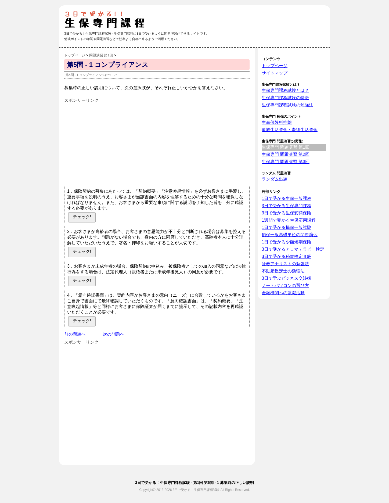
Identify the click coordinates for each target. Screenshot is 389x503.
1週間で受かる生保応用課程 (289, 220)
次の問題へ (113, 334)
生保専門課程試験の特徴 (285, 97)
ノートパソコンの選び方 (285, 285)
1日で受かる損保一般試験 (286, 227)
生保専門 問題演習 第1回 (285, 147)
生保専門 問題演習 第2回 (285, 154)
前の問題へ (75, 334)
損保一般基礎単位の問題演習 (290, 234)
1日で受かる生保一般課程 (286, 198)
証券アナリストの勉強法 (285, 263)
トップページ (274, 65)
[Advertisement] (109, 141)
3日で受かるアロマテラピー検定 (293, 249)
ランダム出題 (274, 179)
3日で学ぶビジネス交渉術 (286, 278)
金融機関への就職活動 (283, 292)
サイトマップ (274, 73)
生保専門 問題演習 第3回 (285, 161)
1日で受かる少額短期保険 (286, 242)
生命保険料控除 (277, 122)
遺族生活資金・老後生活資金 (290, 129)
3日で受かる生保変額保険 (286, 213)
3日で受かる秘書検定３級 (286, 256)
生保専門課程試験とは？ (285, 90)
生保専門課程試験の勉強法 (287, 105)
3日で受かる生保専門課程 (286, 205)
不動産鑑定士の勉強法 (283, 271)
